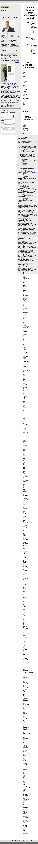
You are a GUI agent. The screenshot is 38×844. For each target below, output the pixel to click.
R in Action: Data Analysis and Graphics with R (8, 84)
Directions (4, 11)
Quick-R (17, 62)
